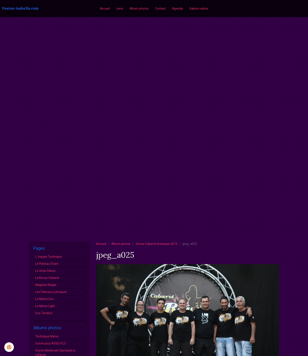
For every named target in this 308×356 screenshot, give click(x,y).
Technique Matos (47, 336)
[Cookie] (9, 347)
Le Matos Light (45, 306)
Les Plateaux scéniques (51, 292)
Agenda (177, 8)
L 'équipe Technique (48, 256)
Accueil (105, 8)
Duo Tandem (44, 313)
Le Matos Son (44, 299)
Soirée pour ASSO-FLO (50, 343)
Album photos (139, 8)
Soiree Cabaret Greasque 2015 (156, 244)
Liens (119, 8)
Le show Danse (45, 270)
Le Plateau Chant (46, 263)
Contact (160, 8)
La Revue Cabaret (47, 278)
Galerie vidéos (198, 8)
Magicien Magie (45, 285)
